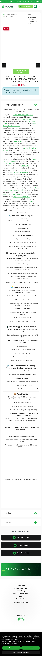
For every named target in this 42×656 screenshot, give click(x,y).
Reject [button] (11, 648)
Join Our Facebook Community (21, 1)
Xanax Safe (7, 163)
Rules (8, 513)
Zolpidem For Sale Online (18, 172)
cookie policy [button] (14, 639)
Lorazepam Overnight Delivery (14, 194)
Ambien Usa (16, 141)
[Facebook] (19, 619)
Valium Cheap (33, 201)
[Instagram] (23, 619)
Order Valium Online (25, 119)
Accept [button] (31, 648)
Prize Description (14, 105)
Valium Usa (25, 166)
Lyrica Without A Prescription (22, 115)
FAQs (8, 522)
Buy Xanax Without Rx (21, 197)
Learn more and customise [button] (21, 652)
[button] (4, 65)
